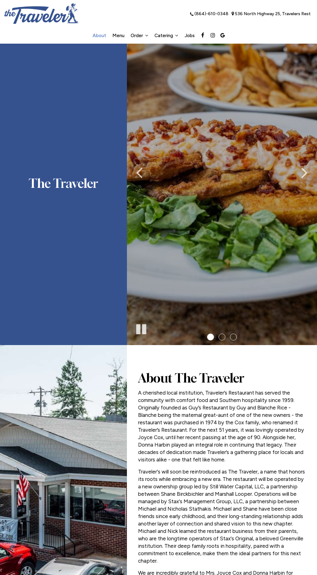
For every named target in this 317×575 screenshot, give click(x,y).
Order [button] (139, 35)
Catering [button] (166, 35)
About (99, 35)
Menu (118, 35)
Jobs (190, 35)
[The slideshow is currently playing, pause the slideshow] (140, 328)
